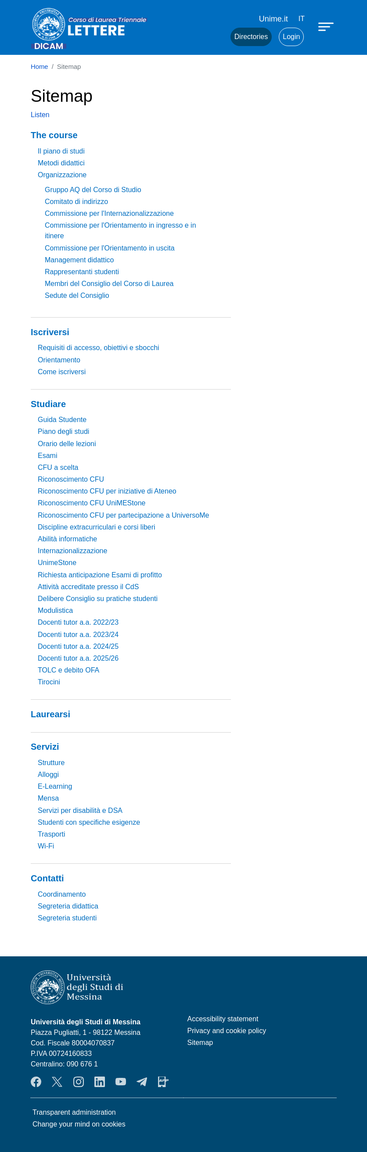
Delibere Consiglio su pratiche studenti (98, 598)
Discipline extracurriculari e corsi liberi (96, 527)
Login (291, 36)
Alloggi (48, 774)
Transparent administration (74, 1112)
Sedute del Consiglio (77, 295)
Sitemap (200, 1042)
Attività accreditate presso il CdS (88, 586)
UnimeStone (57, 562)
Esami (47, 455)
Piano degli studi (63, 431)
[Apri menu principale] (327, 26)
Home (39, 66)
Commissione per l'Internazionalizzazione (109, 213)
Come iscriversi (62, 372)
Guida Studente (62, 419)
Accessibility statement (223, 1019)
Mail (212, 37)
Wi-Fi (46, 846)
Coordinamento (62, 894)
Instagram (78, 1082)
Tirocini (49, 682)
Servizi (45, 746)
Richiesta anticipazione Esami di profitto (100, 575)
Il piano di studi (61, 151)
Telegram (142, 1082)
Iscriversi (50, 332)
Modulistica (55, 610)
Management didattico (79, 260)
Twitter (57, 1082)
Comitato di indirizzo (76, 201)
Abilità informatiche (67, 539)
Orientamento (59, 360)
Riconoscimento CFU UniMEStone (91, 503)
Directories (251, 36)
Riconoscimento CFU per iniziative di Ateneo (107, 491)
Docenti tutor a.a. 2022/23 (78, 622)
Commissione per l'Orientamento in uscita (110, 248)
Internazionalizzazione (72, 551)
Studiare (48, 404)
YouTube (120, 1082)
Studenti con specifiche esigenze (89, 822)
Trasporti (51, 834)
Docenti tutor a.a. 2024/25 (78, 646)
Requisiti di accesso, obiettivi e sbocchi (98, 347)
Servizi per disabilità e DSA (80, 810)
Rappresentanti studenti (82, 271)
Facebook (36, 1082)
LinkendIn (99, 1082)
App (163, 1082)
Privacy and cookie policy (226, 1030)
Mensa (48, 798)
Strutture (51, 762)
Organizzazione (62, 175)
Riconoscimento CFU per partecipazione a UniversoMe (123, 515)
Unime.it (273, 18)
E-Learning (55, 786)
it (302, 18)
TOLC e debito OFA (68, 670)
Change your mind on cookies (79, 1124)
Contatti (47, 878)
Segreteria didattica (68, 906)
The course (54, 135)
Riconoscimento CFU (71, 479)
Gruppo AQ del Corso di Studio (93, 189)
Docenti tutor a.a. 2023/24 (78, 634)
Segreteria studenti (67, 918)
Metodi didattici (61, 163)
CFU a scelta (58, 467)
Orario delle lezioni (67, 443)
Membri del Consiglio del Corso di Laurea (109, 283)
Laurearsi (50, 714)
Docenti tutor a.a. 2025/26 (78, 658)
